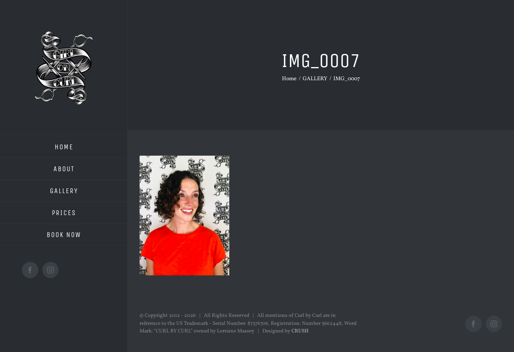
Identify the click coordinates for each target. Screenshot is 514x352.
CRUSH (300, 331)
